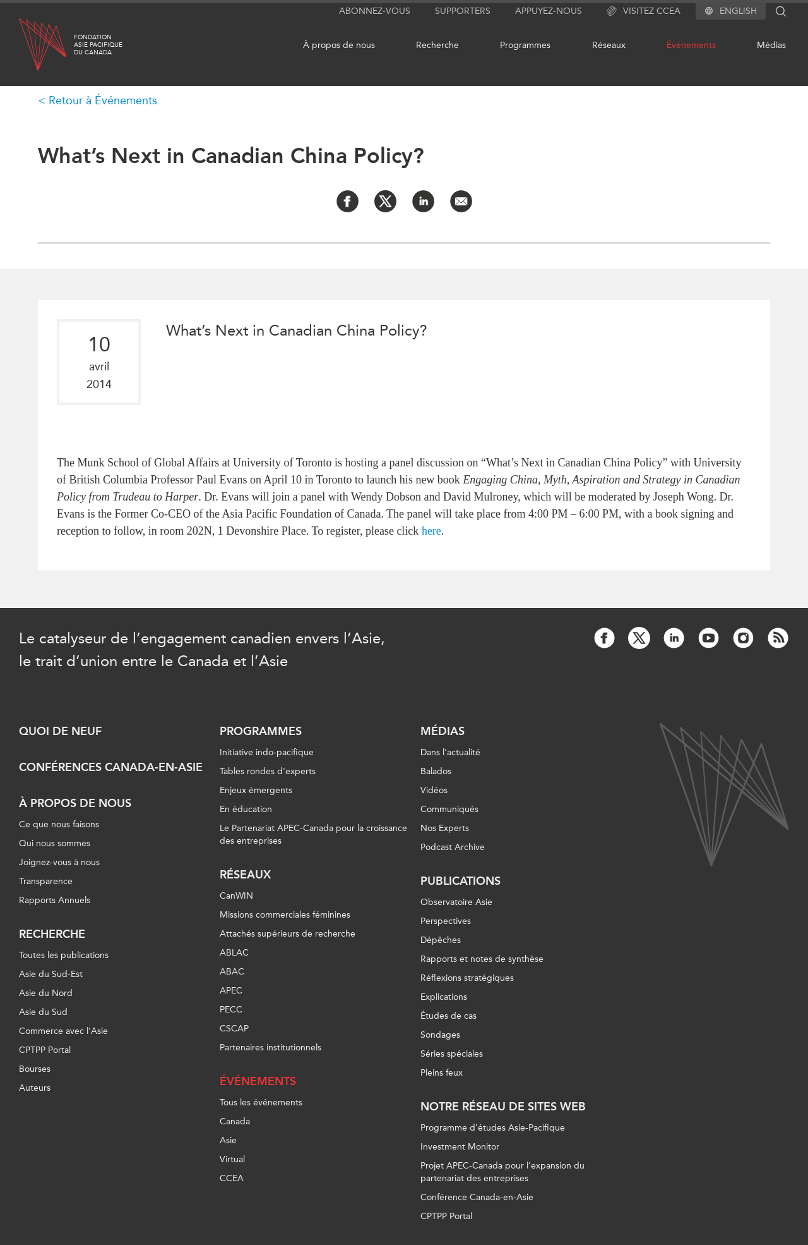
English (738, 11)
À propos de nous (339, 45)
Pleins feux (441, 1072)
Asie (228, 1140)
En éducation (246, 809)
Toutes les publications (64, 955)
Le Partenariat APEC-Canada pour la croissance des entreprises (313, 834)
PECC (231, 1009)
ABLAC (234, 952)
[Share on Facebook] (347, 201)
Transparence (46, 881)
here (431, 531)
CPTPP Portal (45, 1050)
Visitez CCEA (643, 11)
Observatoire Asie (456, 902)
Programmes (525, 45)
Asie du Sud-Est (51, 974)
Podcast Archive (452, 847)
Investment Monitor (459, 1146)
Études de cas (448, 1016)
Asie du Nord (46, 993)
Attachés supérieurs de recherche (287, 933)
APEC (231, 990)
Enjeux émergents (256, 790)
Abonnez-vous (374, 11)
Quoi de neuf (60, 731)
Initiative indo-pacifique (267, 752)
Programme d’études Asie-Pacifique (492, 1127)
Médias (771, 45)
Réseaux (609, 45)
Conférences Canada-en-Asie (111, 767)
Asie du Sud (43, 1012)
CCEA (232, 1178)
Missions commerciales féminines (285, 914)
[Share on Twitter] (385, 201)
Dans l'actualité (450, 752)
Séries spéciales (451, 1053)
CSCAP (234, 1028)
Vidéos (434, 790)
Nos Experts (444, 828)
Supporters (462, 11)
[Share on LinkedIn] (423, 201)
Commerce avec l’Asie (63, 1031)
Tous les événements (261, 1102)
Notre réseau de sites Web (503, 1107)
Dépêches (440, 940)
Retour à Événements (103, 100)
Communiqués (449, 809)
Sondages (440, 1034)
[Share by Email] (461, 201)
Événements (691, 45)
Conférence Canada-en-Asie (476, 1197)
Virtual (232, 1159)
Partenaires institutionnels (270, 1047)
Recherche (437, 45)
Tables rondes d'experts (268, 771)
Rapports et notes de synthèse (482, 959)
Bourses (34, 1069)
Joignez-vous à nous (59, 862)
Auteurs (34, 1088)
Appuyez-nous (548, 11)
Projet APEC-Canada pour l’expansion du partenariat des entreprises (502, 1172)
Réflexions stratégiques (467, 978)
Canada (235, 1121)
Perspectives (445, 921)
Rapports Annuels (54, 900)
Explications (443, 997)
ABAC (232, 971)
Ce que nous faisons (59, 824)
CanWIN (236, 895)
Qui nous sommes (54, 843)
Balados (435, 771)
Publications (460, 881)
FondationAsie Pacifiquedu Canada (98, 44)
